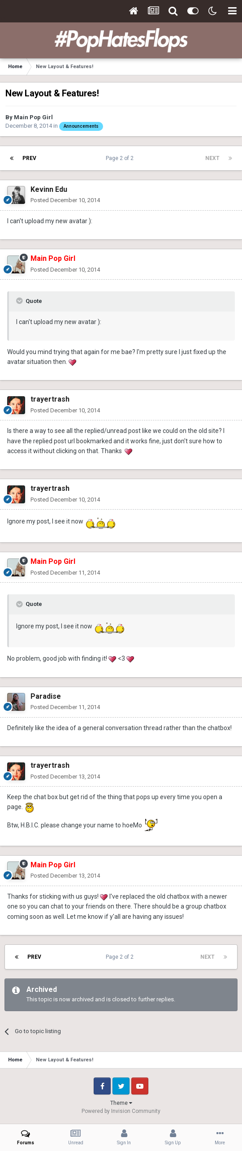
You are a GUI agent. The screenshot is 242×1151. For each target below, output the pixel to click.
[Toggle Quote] (20, 300)
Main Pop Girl (33, 117)
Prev (29, 158)
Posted (65, 200)
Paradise (45, 696)
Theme (121, 1103)
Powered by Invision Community (121, 1111)
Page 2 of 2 (121, 158)
